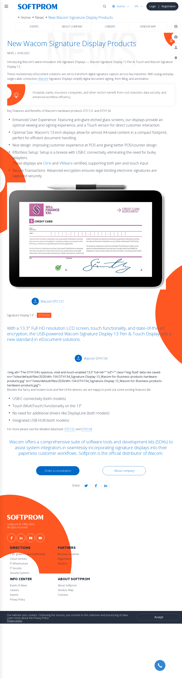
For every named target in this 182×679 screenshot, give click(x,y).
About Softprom (83, 579)
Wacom (52, 79)
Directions (29, 547)
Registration (168, 6)
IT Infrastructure (28, 563)
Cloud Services (27, 558)
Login (152, 6)
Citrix (50, 163)
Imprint (23, 594)
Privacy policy (17, 620)
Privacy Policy (26, 599)
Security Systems (28, 572)
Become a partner (77, 553)
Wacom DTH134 (95, 358)
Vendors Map (75, 590)
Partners (76, 547)
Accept (157, 617)
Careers (110, 26)
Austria (120, 6)
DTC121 (73, 429)
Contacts (72, 594)
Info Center (30, 579)
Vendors (72, 563)
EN (136, 6)
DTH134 (89, 429)
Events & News (27, 585)
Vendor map (148, 26)
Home (26, 17)
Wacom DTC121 (53, 301)
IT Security (24, 567)
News (39, 17)
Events (34, 26)
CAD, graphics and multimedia (36, 553)
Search (103, 6)
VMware (69, 163)
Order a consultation (59, 471)
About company (72, 26)
